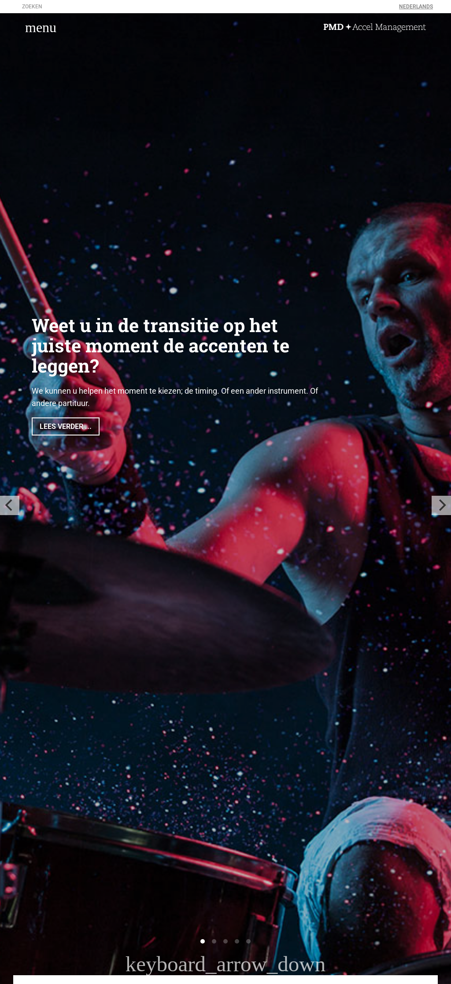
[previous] (9, 505)
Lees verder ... (66, 426)
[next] (441, 505)
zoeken (32, 7)
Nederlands (416, 7)
